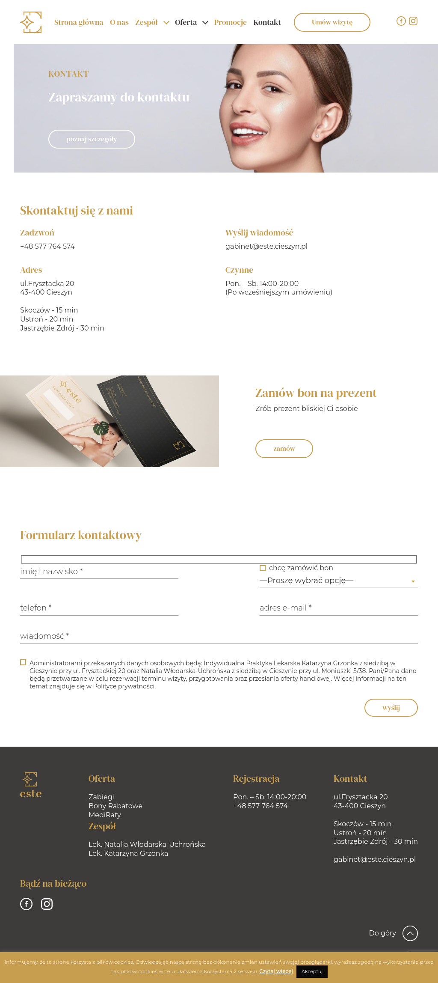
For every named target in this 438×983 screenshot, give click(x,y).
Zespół (146, 22)
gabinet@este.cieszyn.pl (263, 246)
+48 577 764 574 (46, 246)
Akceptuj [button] (312, 971)
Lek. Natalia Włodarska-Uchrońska (147, 844)
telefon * (25, 608)
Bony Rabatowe (115, 806)
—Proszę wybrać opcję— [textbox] (316, 580)
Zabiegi (101, 797)
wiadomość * (34, 636)
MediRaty (105, 815)
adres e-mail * (295, 608)
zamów (294, 448)
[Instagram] (413, 21)
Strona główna (79, 22)
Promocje (230, 22)
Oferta (186, 22)
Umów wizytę (332, 22)
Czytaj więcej (276, 971)
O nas (119, 22)
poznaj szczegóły (90, 138)
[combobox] (348, 581)
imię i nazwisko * (41, 571)
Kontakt (267, 22)
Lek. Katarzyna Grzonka (128, 853)
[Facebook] (401, 21)
